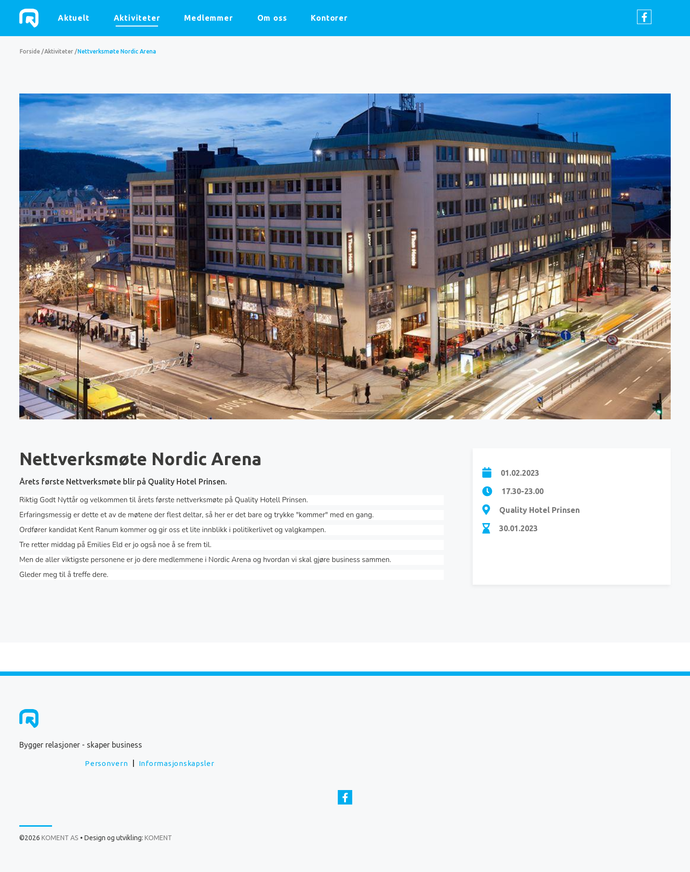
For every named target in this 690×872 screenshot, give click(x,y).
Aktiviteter (137, 18)
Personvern (106, 763)
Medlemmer (208, 18)
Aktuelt (74, 18)
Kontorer (329, 18)
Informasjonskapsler (176, 763)
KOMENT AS (29, 18)
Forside (30, 51)
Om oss (272, 18)
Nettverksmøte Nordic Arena (117, 51)
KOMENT (158, 838)
